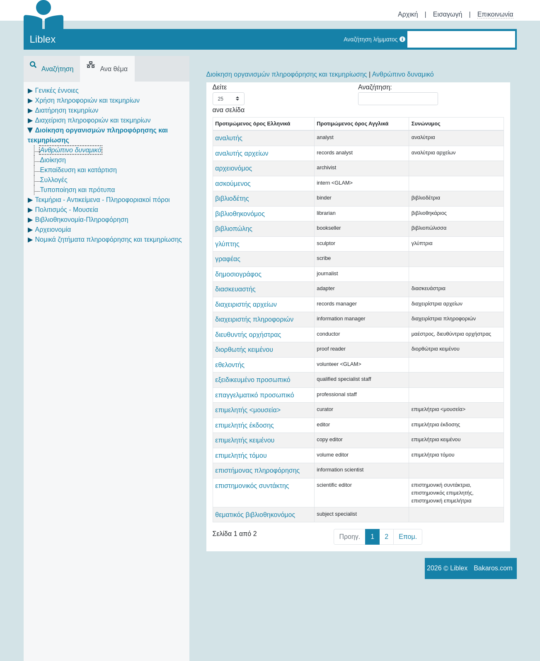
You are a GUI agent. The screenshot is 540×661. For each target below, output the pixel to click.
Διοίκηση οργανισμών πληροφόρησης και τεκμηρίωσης (286, 74)
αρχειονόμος (233, 176)
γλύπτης (227, 251)
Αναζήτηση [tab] (52, 69)
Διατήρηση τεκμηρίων (67, 110)
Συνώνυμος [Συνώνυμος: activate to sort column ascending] (360, 132)
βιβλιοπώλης (233, 236)
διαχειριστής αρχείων (246, 312)
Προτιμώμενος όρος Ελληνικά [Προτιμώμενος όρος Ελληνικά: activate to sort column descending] (240, 127)
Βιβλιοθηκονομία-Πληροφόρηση (81, 219)
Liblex (43, 39)
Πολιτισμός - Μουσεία (66, 209)
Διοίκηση (53, 159)
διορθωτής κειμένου (244, 377)
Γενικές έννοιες (57, 90)
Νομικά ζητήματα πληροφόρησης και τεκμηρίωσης (108, 239)
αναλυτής (228, 145)
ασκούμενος (233, 191)
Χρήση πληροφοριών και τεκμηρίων (87, 100)
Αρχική (408, 14)
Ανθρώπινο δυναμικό (71, 150)
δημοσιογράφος (238, 282)
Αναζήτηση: (398, 94)
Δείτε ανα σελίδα (229, 98)
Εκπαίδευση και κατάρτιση (78, 169)
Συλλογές (54, 179)
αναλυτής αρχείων (241, 161)
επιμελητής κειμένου (244, 497)
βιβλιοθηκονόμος (240, 221)
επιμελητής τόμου (240, 513)
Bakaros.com (493, 641)
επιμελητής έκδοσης (244, 482)
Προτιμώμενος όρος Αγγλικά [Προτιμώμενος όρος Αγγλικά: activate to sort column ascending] (309, 127)
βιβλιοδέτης (232, 206)
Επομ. (408, 610)
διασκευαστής (235, 296)
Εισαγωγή (448, 14)
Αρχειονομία (53, 229)
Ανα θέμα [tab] (107, 69)
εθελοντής (230, 392)
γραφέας (227, 266)
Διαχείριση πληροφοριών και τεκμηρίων (93, 120)
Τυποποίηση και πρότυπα (77, 189)
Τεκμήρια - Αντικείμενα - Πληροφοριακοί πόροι (102, 199)
